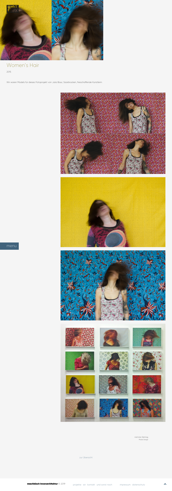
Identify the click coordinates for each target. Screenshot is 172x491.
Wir (84, 485)
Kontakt (91, 485)
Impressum (125, 485)
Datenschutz (138, 485)
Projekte (77, 485)
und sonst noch (104, 485)
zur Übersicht (86, 457)
